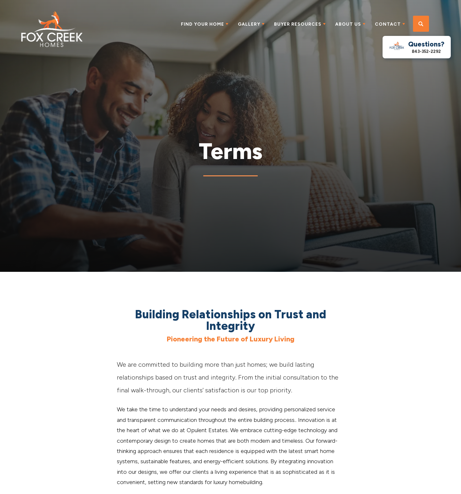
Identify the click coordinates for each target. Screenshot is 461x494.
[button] (421, 24)
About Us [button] (348, 24)
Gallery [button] (249, 24)
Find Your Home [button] (202, 24)
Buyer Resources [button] (297, 24)
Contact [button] (388, 24)
